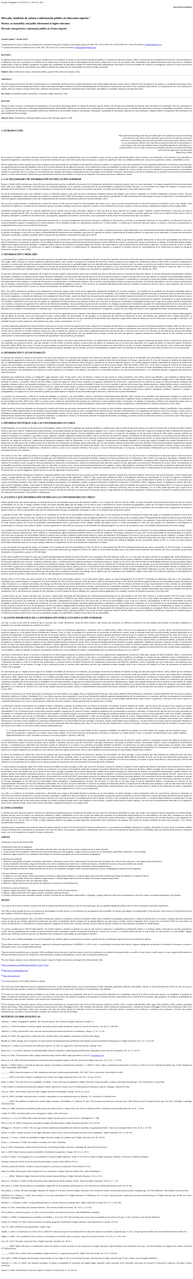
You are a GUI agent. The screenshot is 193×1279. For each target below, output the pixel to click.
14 (64, 674)
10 (145, 517)
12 (143, 578)
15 (13, 710)
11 (115, 525)
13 (138, 649)
